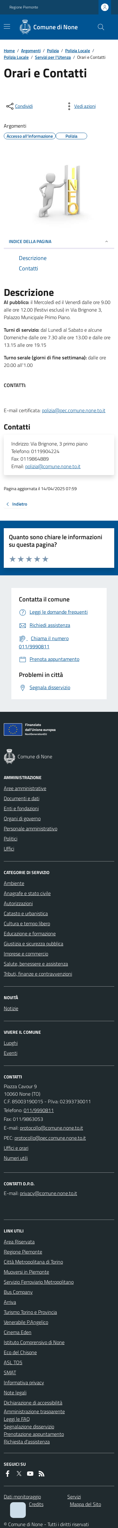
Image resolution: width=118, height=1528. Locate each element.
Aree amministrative (25, 788)
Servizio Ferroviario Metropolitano (39, 1282)
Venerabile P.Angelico (26, 1322)
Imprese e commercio (26, 953)
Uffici (9, 848)
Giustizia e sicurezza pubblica (33, 943)
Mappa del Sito (85, 1504)
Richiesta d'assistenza (27, 1441)
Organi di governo (22, 818)
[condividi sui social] (19, 106)
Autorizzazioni (18, 903)
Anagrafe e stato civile (27, 893)
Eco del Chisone (20, 1352)
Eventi (10, 1053)
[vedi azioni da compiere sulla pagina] (80, 106)
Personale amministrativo (30, 828)
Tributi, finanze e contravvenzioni (38, 973)
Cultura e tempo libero (27, 923)
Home (9, 50)
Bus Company (18, 1292)
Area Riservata (19, 1241)
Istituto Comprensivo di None (34, 1342)
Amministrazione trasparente (34, 1411)
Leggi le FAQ (17, 1419)
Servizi (74, 1496)
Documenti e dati (21, 798)
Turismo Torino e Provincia (30, 1312)
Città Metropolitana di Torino (33, 1261)
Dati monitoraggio (22, 1496)
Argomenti (31, 50)
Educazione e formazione (30, 933)
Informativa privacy (24, 1382)
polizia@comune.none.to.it (53, 466)
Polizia (53, 50)
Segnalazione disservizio (29, 1426)
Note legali (15, 1392)
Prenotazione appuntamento (34, 1434)
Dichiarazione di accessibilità (33, 1402)
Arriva (10, 1302)
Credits (36, 1504)
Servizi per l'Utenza (53, 57)
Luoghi (11, 1043)
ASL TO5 (13, 1362)
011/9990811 (39, 1110)
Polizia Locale (77, 50)
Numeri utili (16, 1158)
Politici (10, 838)
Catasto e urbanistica (26, 913)
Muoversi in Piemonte (26, 1272)
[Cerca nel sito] (98, 27)
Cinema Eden (17, 1332)
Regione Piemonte (23, 7)
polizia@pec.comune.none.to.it (73, 410)
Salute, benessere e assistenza (36, 963)
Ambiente (14, 883)
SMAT (10, 1372)
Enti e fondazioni (21, 808)
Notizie (11, 1008)
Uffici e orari (16, 1148)
